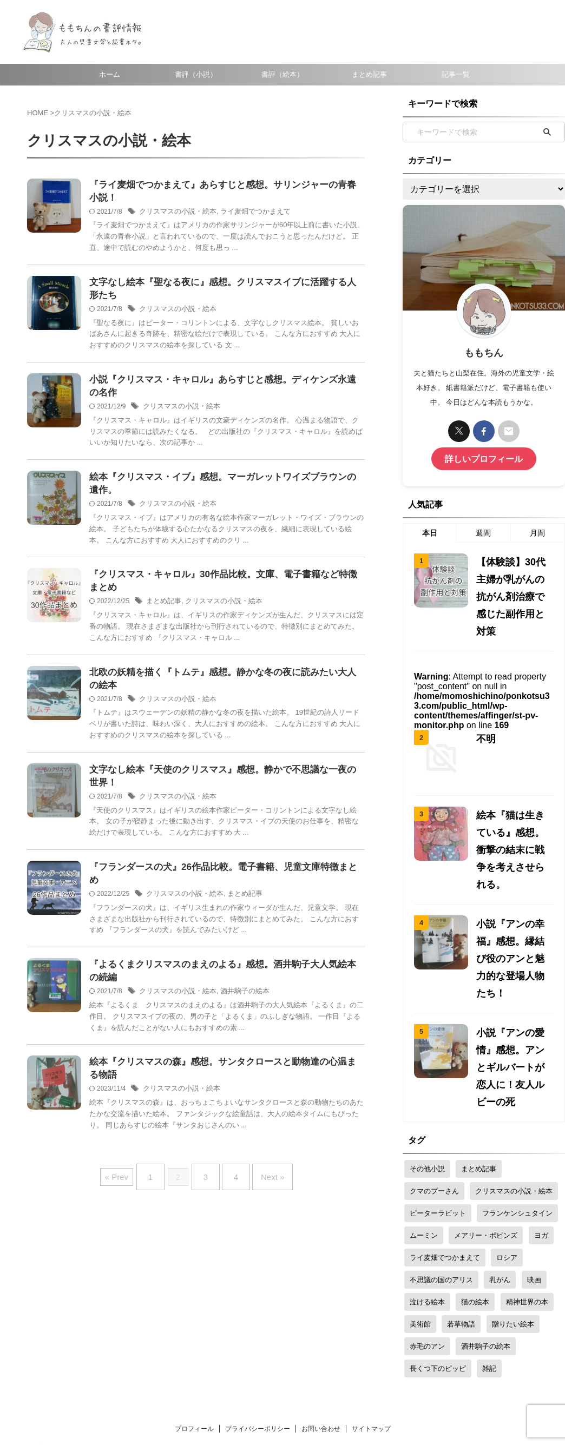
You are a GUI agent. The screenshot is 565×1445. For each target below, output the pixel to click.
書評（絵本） (282, 74)
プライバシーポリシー (257, 1313)
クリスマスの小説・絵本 (175, 213)
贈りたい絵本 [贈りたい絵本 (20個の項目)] (513, 1209)
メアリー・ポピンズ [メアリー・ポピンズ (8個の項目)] (485, 1120)
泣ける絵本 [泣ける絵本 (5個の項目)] (427, 1187)
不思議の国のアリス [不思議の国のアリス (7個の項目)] (441, 1164)
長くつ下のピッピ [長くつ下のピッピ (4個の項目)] (438, 1253)
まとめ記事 (369, 74)
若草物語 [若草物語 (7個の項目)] (461, 1209)
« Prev (127, 1177)
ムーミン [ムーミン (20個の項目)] (424, 1120)
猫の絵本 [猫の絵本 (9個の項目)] (475, 1187)
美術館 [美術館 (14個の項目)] (420, 1209)
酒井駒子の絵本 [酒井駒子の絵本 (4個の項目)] (485, 1231)
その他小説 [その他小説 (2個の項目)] (427, 1054)
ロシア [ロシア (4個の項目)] (506, 1142)
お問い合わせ (320, 1313)
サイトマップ (371, 1313)
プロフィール (194, 1313)
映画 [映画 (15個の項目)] (534, 1164)
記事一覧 (456, 74)
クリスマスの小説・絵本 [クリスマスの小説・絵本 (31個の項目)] (514, 1076)
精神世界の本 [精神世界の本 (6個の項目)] (527, 1187)
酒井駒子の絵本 (237, 995)
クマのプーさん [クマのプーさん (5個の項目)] (434, 1076)
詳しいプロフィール (484, 457)
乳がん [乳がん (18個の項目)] (499, 1164)
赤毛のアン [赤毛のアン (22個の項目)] (427, 1231)
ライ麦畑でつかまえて (246, 213)
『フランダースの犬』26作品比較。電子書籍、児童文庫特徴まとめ (219, 881)
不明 (484, 706)
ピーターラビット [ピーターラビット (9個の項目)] (438, 1098)
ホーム (109, 74)
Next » (264, 1177)
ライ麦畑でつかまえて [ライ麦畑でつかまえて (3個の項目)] (445, 1142)
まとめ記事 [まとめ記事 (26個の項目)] (478, 1054)
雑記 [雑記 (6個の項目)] (489, 1253)
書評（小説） (196, 74)
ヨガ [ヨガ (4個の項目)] (541, 1120)
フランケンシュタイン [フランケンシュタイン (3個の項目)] (517, 1098)
